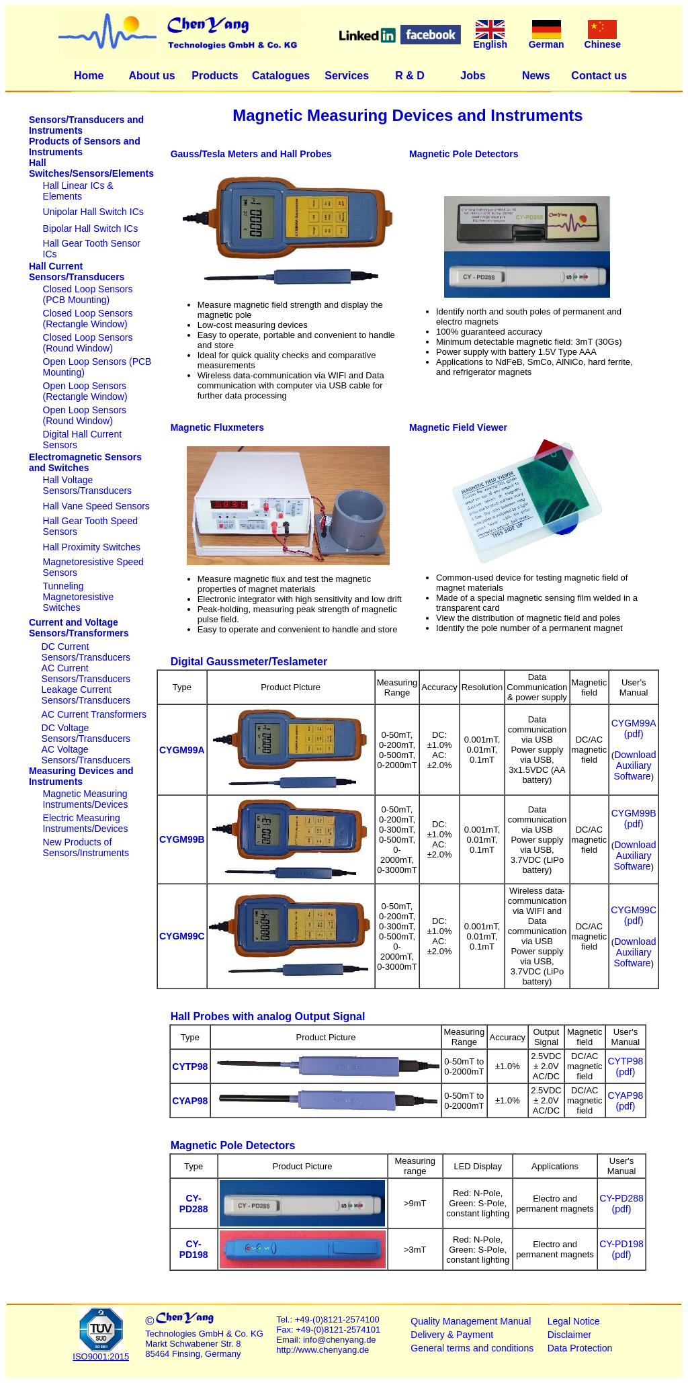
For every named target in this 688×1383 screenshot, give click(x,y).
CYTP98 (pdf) (625, 1066)
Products (214, 75)
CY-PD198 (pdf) (621, 1249)
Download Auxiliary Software (634, 765)
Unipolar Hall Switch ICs (93, 211)
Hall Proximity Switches (91, 547)
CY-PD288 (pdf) (621, 1203)
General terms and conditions (472, 1348)
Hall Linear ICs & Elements (78, 191)
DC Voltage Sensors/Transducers (86, 733)
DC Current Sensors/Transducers (86, 652)
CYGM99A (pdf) (633, 728)
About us (151, 75)
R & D (410, 75)
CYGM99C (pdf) (633, 915)
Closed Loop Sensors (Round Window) (88, 342)
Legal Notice (574, 1321)
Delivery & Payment (452, 1334)
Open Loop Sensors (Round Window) (85, 415)
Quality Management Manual (471, 1321)
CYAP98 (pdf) (626, 1101)
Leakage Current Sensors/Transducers (86, 695)
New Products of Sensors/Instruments (86, 847)
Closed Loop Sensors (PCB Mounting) (88, 294)
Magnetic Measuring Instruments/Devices (85, 799)
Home (88, 75)
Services (347, 75)
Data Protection (580, 1348)
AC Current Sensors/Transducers (86, 673)
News (536, 75)
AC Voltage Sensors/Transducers (86, 754)
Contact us (599, 75)
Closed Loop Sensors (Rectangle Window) (88, 318)
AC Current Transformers (94, 714)
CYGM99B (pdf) (633, 818)
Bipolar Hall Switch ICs (90, 228)
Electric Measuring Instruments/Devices (85, 823)
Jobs (472, 75)
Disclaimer (569, 1334)
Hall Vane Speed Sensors (96, 506)
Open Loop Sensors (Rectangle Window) (85, 391)
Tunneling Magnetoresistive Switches (78, 597)
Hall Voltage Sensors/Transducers (87, 485)
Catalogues (281, 75)
